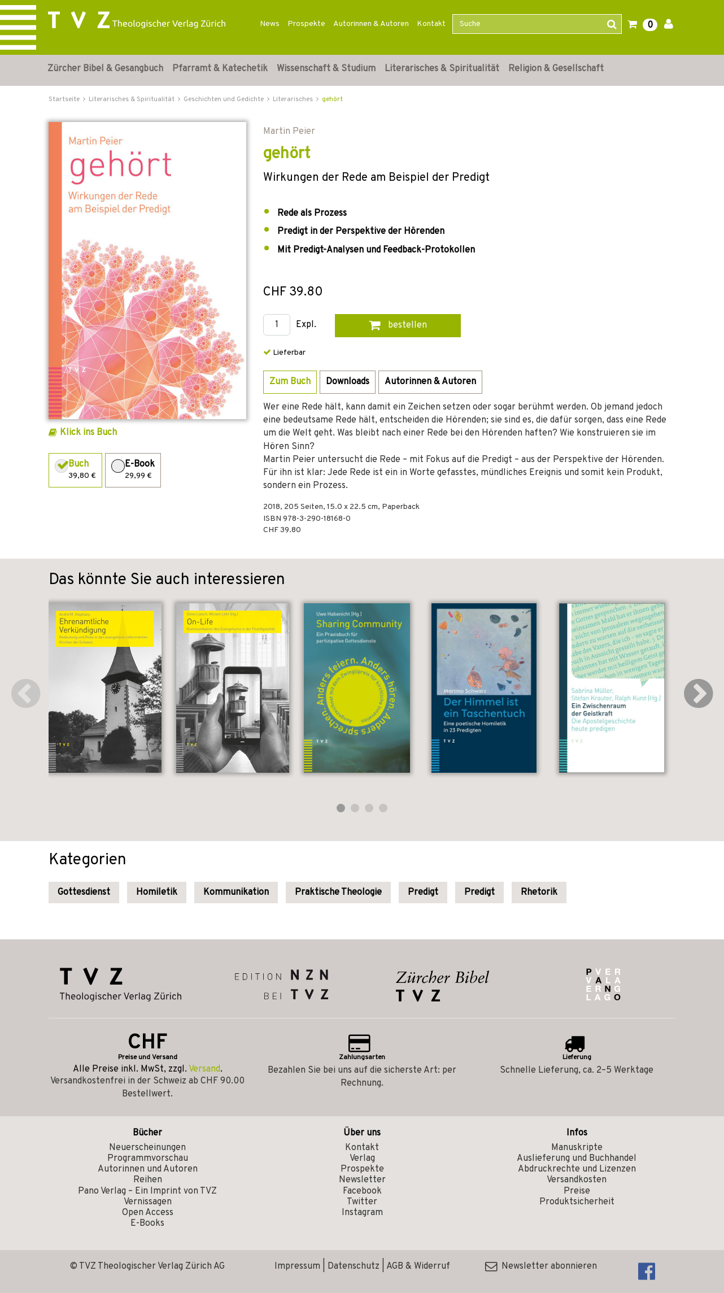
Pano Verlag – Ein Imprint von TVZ (147, 1191)
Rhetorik (539, 892)
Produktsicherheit (576, 1202)
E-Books (147, 1223)
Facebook (362, 1191)
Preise (577, 1191)
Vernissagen (148, 1202)
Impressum (297, 1266)
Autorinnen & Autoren (371, 24)
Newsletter (362, 1180)
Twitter (362, 1202)
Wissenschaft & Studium (326, 69)
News (270, 24)
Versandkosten (577, 1180)
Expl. (306, 325)
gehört (332, 99)
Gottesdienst (84, 892)
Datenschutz (354, 1266)
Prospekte (306, 24)
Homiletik (156, 892)
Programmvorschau (147, 1158)
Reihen (147, 1180)
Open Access (147, 1212)
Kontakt (431, 24)
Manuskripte (577, 1147)
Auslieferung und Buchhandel (576, 1158)
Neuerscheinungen (147, 1147)
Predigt (423, 892)
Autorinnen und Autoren (148, 1169)
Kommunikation (236, 892)
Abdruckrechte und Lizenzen (577, 1169)
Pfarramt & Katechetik (220, 69)
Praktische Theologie (338, 892)
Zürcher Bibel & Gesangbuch (105, 69)
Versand (204, 1069)
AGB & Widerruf (418, 1266)
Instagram (362, 1212)
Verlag (362, 1158)
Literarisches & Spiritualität (442, 69)
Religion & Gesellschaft (556, 69)
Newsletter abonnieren (541, 1266)
